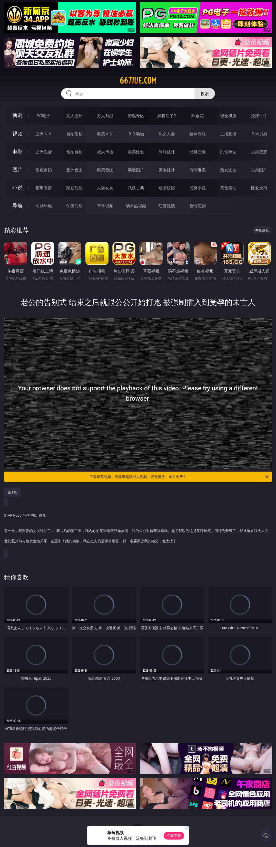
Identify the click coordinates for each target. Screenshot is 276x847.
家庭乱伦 (74, 188)
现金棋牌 (228, 116)
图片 (17, 169)
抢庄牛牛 (259, 116)
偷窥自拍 (43, 170)
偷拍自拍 (74, 152)
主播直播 (228, 134)
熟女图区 (228, 170)
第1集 (12, 492)
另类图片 (259, 170)
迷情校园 (167, 188)
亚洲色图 (74, 170)
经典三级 (197, 152)
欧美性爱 (136, 152)
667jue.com (138, 80)
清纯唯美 (197, 170)
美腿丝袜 (167, 170)
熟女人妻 (167, 134)
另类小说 (197, 188)
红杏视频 (167, 206)
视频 (17, 133)
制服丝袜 (167, 152)
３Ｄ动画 (136, 134)
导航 (17, 205)
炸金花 (197, 116)
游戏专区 (136, 116)
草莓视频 (105, 206)
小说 (17, 187)
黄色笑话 (228, 188)
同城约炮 (43, 206)
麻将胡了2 (166, 116)
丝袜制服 (197, 134)
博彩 (17, 115)
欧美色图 (105, 170)
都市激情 (43, 188)
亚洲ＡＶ (43, 134)
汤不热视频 (136, 206)
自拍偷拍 (74, 134)
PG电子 (43, 116)
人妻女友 (105, 188)
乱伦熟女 (228, 152)
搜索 (205, 93)
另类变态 (259, 152)
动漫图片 (136, 170)
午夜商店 (74, 206)
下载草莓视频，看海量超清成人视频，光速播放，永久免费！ (179, 477)
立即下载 (174, 835)
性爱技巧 (259, 188)
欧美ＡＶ (105, 134)
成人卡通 (105, 152)
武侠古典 (136, 188)
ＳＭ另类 (259, 134)
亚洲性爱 (43, 152)
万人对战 (105, 116)
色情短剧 (197, 206)
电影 (17, 151)
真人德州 (74, 116)
